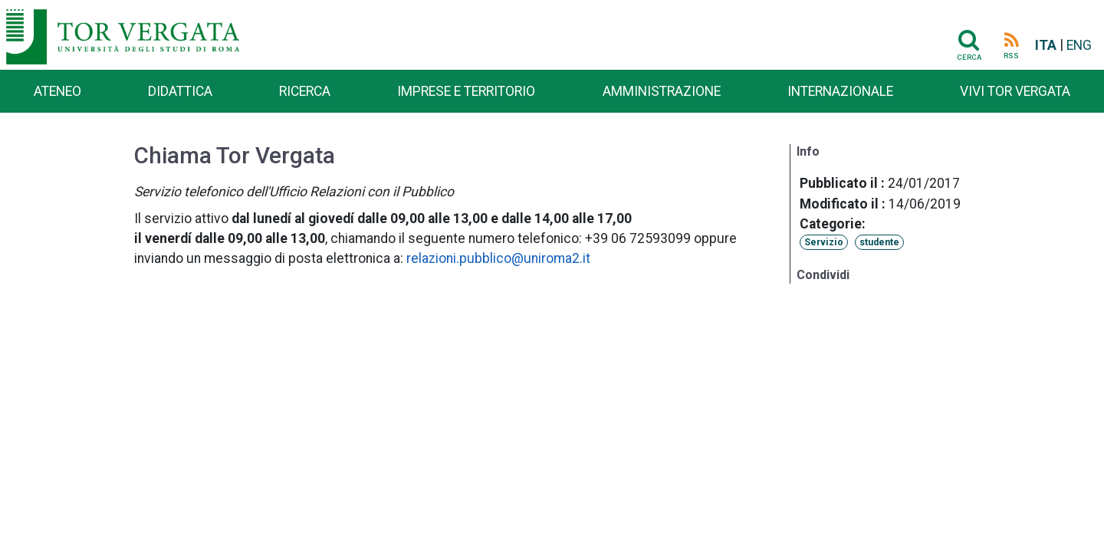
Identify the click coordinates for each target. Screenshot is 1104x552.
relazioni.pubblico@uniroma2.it (498, 258)
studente (879, 242)
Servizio (823, 242)
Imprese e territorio (466, 91)
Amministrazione (662, 91)
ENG (1079, 45)
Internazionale (840, 91)
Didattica (180, 91)
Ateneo (57, 91)
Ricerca (304, 91)
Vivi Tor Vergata (1015, 91)
